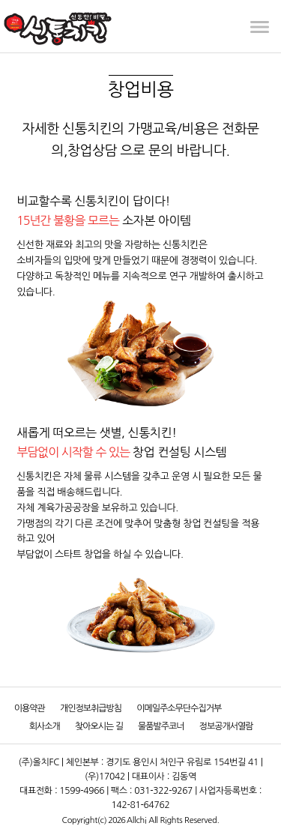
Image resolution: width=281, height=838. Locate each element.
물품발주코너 (161, 726)
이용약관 (29, 708)
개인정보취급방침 (90, 708)
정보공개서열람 (226, 726)
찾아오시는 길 (99, 726)
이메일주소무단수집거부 (178, 708)
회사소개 (44, 726)
